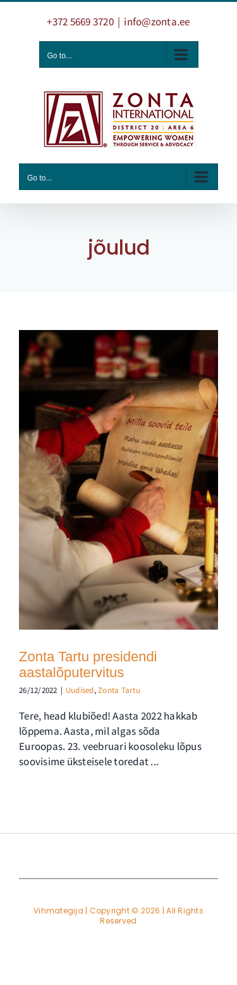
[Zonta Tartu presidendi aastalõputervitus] (118, 480)
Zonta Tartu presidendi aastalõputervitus (88, 665)
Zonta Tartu (119, 690)
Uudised (80, 690)
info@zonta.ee (157, 22)
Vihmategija (58, 910)
